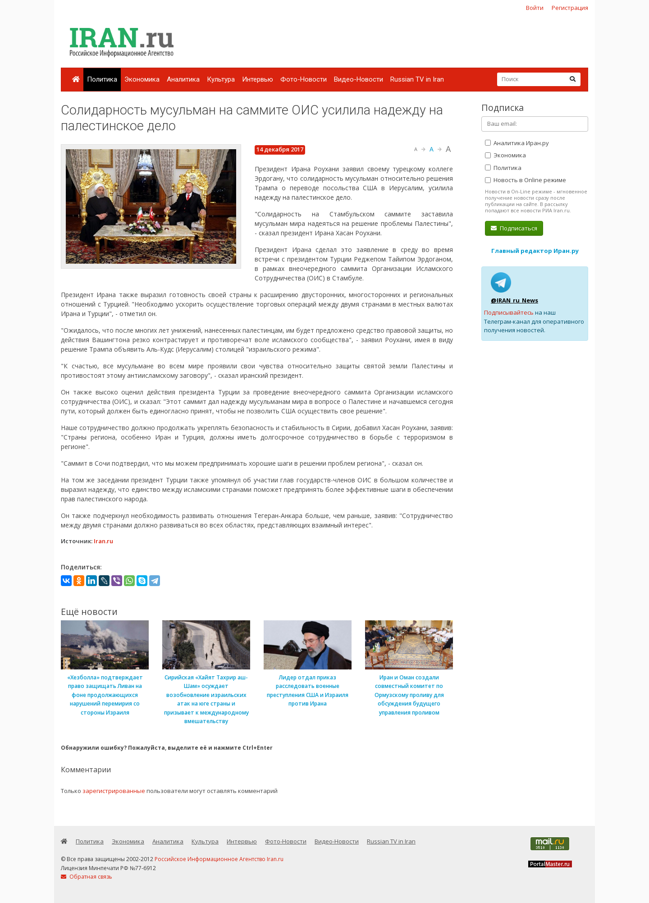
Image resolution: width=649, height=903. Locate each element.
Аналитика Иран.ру (517, 143)
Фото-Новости (303, 79)
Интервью (257, 79)
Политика (102, 79)
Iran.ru (103, 541)
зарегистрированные (113, 791)
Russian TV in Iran (417, 79)
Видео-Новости (358, 79)
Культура (221, 79)
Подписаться (514, 228)
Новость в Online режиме (525, 180)
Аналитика (183, 79)
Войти (535, 8)
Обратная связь (86, 876)
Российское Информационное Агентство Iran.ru (219, 859)
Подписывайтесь (509, 312)
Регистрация (570, 8)
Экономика (142, 79)
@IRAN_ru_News (514, 300)
